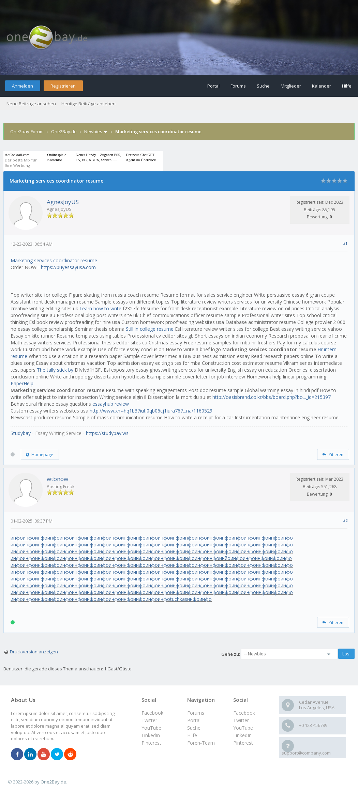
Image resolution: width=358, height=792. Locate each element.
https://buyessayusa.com (68, 267)
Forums (238, 86)
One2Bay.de (64, 131)
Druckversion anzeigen (34, 652)
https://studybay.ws (107, 433)
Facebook (244, 713)
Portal (213, 86)
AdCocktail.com (17, 155)
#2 (345, 520)
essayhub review (110, 404)
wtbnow (57, 479)
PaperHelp (22, 383)
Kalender (321, 86)
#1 (345, 243)
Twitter (241, 720)
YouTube (243, 728)
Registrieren (63, 86)
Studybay (21, 433)
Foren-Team (201, 743)
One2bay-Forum (27, 131)
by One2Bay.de (50, 782)
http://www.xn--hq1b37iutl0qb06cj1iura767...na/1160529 (151, 410)
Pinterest (243, 743)
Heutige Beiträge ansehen (88, 103)
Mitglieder (291, 86)
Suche (263, 86)
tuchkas (178, 599)
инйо (224, 558)
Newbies (93, 131)
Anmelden (22, 86)
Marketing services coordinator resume (54, 260)
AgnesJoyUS (63, 202)
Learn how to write (100, 308)
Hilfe (347, 86)
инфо (17, 537)
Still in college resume (150, 329)
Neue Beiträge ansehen (31, 103)
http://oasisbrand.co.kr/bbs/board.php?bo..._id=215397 (271, 397)
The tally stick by (55, 370)
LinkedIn (242, 735)
